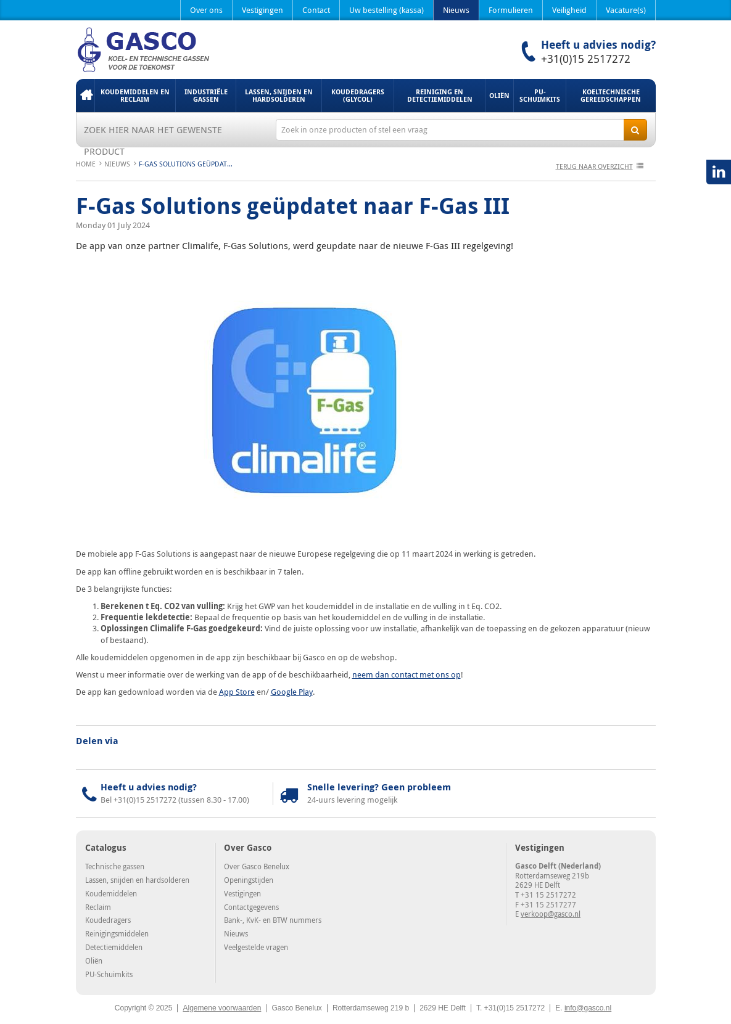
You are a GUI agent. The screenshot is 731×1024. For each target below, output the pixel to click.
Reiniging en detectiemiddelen (440, 95)
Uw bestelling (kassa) (386, 9)
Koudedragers (108, 920)
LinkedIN (718, 172)
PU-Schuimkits (539, 95)
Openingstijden (248, 880)
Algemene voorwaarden (222, 1008)
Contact (316, 9)
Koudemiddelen (111, 893)
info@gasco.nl (587, 1008)
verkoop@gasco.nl (550, 914)
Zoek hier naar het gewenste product (153, 132)
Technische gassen (114, 866)
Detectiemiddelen (113, 947)
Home (85, 96)
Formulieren (511, 9)
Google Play (292, 691)
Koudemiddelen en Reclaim (135, 95)
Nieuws (456, 9)
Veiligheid (569, 9)
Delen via (97, 741)
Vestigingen (262, 9)
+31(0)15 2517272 (585, 58)
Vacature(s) (626, 9)
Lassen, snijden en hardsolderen (279, 95)
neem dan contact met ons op (406, 674)
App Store (237, 691)
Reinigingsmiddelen (117, 933)
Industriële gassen (206, 95)
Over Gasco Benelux (256, 866)
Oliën (499, 95)
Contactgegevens (251, 907)
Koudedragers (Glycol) (357, 95)
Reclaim (98, 907)
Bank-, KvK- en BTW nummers (272, 920)
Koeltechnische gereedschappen (610, 95)
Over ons (206, 9)
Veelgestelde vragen (256, 947)
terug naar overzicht (594, 166)
